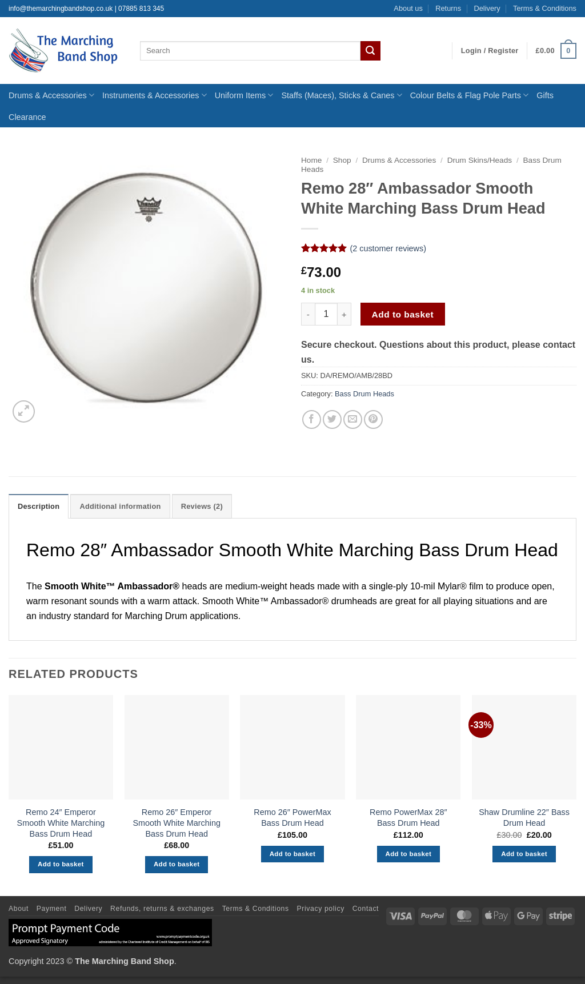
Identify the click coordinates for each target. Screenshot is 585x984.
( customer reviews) (388, 248)
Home (311, 160)
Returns (448, 8)
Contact (365, 909)
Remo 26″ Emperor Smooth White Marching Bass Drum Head (177, 823)
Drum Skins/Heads (479, 160)
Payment (52, 909)
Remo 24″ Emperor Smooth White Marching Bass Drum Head (61, 823)
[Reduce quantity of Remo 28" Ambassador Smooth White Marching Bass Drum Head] (308, 314)
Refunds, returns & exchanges (162, 909)
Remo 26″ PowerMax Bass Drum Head (292, 818)
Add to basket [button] (61, 864)
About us (408, 8)
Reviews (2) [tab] (202, 506)
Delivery (487, 8)
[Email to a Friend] (352, 419)
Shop (342, 160)
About (19, 909)
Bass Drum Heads (364, 393)
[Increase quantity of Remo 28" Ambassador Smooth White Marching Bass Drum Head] (344, 314)
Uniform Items (244, 95)
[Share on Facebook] (311, 419)
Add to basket (403, 314)
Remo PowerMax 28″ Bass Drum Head (408, 818)
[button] (490, 51)
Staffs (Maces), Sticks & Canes (341, 95)
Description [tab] (38, 506)
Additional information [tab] (120, 506)
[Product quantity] (326, 314)
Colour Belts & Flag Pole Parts (469, 95)
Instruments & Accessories (154, 95)
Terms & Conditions (544, 8)
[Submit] (370, 51)
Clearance (27, 117)
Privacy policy (320, 909)
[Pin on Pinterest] (373, 419)
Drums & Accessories (51, 95)
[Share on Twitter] (332, 419)
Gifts (545, 95)
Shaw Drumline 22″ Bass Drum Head (524, 818)
